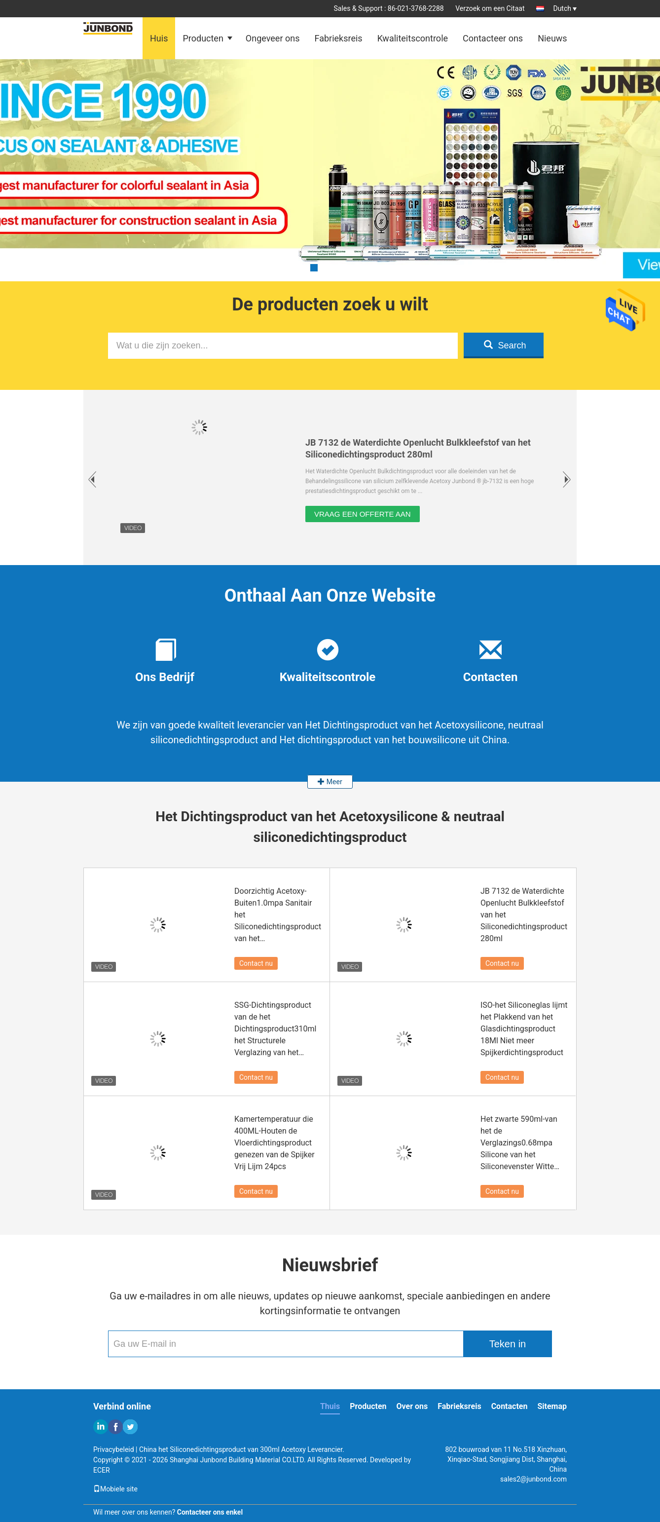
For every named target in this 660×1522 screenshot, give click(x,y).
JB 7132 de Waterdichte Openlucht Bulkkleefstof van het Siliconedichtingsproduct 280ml (523, 914)
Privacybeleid (113, 1449)
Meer (330, 782)
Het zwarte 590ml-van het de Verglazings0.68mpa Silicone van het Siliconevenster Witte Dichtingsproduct (518, 1143)
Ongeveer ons (273, 38)
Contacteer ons (493, 38)
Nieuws (552, 38)
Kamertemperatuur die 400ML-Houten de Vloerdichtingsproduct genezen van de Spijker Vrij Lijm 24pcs (274, 1142)
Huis (159, 38)
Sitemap (552, 1406)
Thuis (330, 1406)
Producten (203, 38)
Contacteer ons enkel (210, 1512)
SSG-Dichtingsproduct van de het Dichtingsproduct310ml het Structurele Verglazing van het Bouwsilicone (275, 1029)
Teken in (507, 1343)
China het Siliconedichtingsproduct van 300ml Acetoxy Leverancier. (241, 1449)
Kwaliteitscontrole (412, 38)
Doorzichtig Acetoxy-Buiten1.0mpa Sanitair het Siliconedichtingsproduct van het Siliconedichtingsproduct (277, 915)
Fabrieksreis (338, 38)
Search (505, 345)
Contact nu (256, 963)
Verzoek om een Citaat (489, 8)
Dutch (565, 8)
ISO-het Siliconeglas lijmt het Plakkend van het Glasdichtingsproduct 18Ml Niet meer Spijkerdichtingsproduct (523, 1028)
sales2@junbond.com (533, 1479)
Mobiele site (115, 1489)
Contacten (509, 1406)
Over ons (412, 1406)
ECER (101, 1470)
